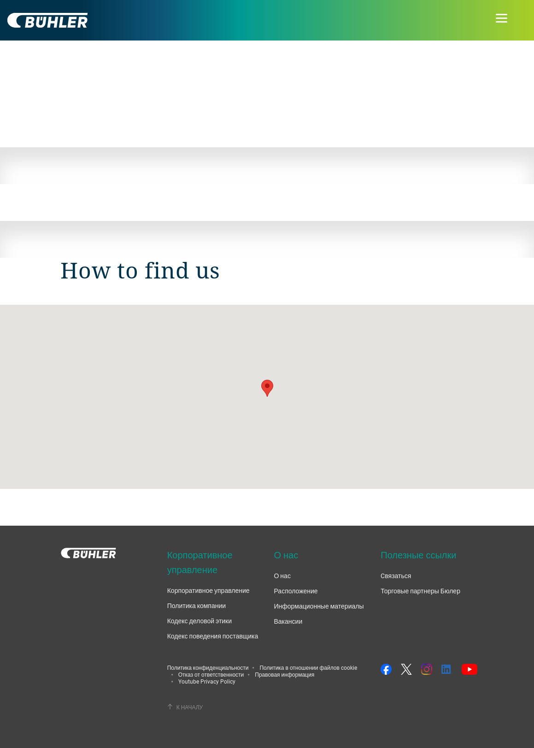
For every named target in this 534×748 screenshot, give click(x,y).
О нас (282, 575)
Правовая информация (284, 674)
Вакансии (288, 621)
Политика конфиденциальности (208, 667)
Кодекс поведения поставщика (212, 636)
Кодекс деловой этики (199, 620)
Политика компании (196, 605)
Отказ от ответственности (211, 674)
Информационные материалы (319, 606)
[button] (267, 388)
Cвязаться (396, 575)
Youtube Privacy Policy (206, 681)
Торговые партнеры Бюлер (420, 590)
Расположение (295, 590)
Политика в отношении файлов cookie (308, 667)
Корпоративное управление (208, 590)
